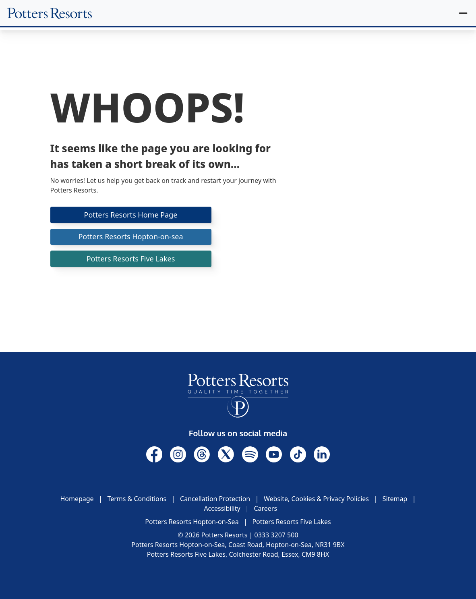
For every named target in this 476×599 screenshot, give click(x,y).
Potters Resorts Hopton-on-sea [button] (130, 236)
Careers (265, 508)
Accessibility (222, 508)
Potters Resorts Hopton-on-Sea (191, 521)
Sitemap (395, 498)
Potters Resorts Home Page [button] (131, 215)
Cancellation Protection (215, 498)
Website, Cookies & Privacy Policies (316, 498)
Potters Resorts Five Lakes (291, 521)
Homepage (76, 498)
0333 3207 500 (276, 535)
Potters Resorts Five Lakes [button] (131, 258)
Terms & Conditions (136, 498)
